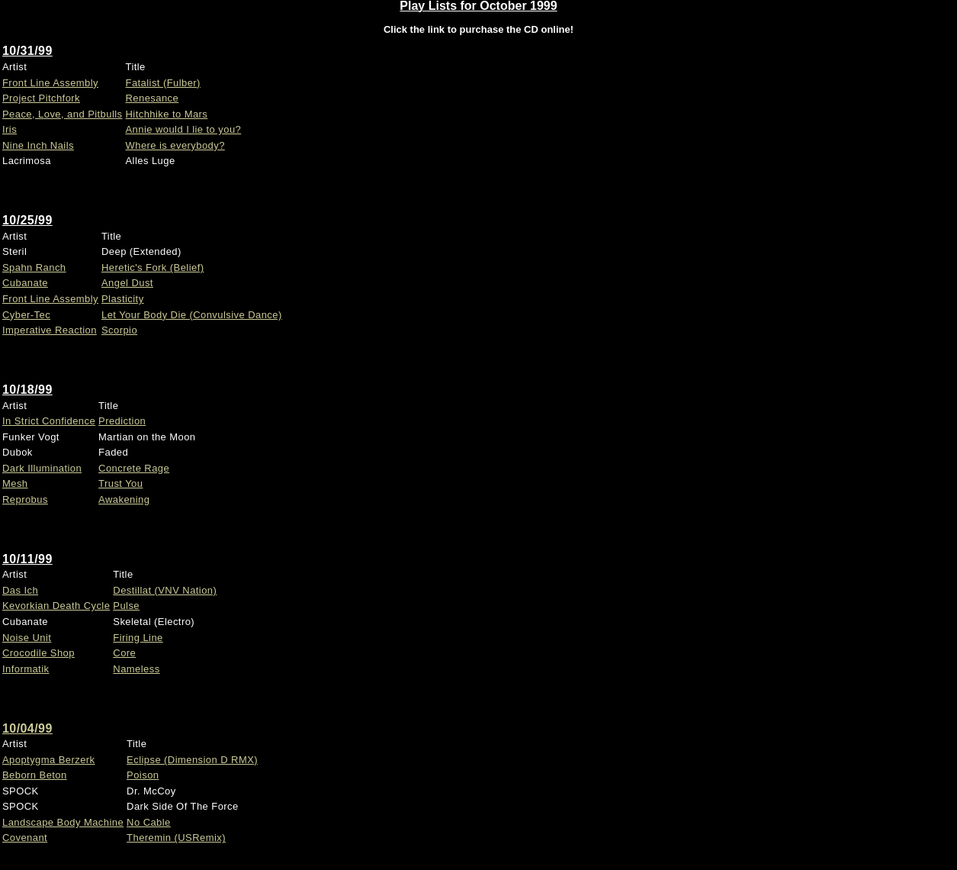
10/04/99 (27, 728)
